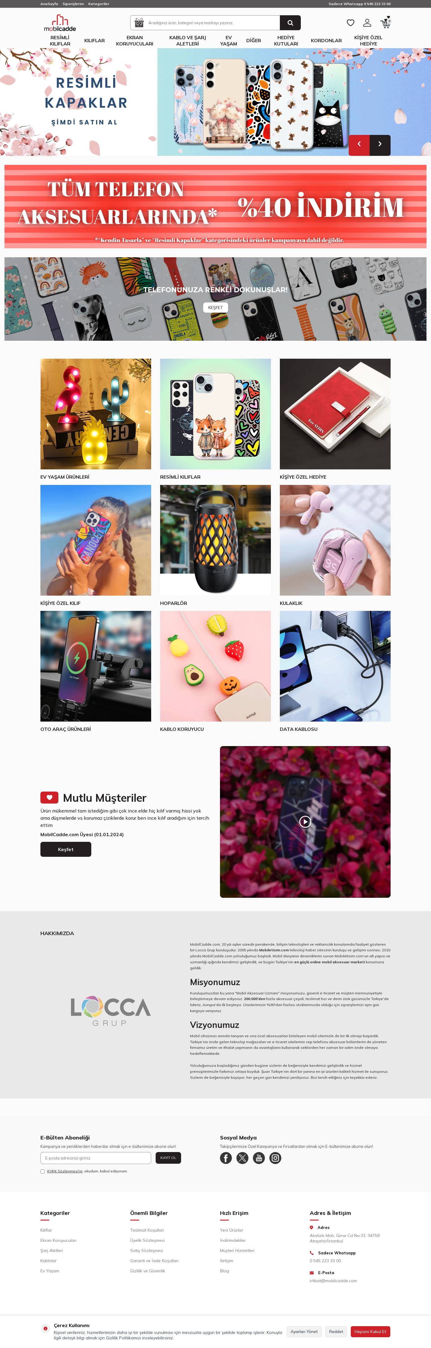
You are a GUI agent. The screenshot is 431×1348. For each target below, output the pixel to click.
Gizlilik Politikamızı (123, 1338)
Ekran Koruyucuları (134, 40)
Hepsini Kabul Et (370, 1331)
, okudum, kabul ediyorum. (84, 1171)
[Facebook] (226, 1158)
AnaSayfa (49, 3)
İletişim (226, 1260)
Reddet (336, 1331)
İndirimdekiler (233, 1240)
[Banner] (215, 299)
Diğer (253, 40)
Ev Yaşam (228, 40)
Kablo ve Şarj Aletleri (187, 40)
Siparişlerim (73, 3)
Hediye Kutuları (286, 40)
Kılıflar (94, 40)
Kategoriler (98, 3)
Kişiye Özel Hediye (368, 40)
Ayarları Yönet (304, 1331)
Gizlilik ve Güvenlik (147, 1271)
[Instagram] (275, 1158)
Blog (224, 1271)
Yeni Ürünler (231, 1230)
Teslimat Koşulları (147, 1230)
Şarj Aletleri (51, 1250)
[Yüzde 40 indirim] (215, 206)
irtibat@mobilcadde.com (333, 1280)
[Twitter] (242, 1158)
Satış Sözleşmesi (146, 1250)
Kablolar (48, 1260)
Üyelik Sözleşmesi (147, 1240)
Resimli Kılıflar (60, 40)
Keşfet (66, 849)
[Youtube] (259, 1158)
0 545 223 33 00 (325, 1260)
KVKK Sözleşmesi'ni (64, 1171)
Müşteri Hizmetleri (237, 1250)
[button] (359, 145)
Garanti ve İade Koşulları (154, 1260)
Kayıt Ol (168, 1157)
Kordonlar (326, 40)
